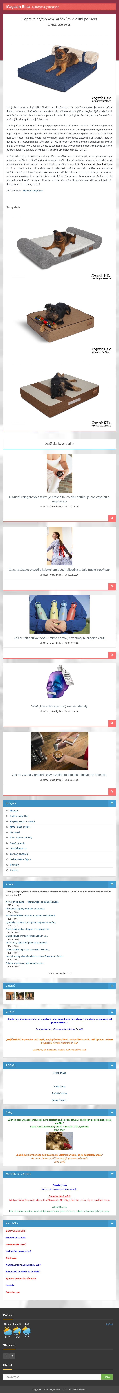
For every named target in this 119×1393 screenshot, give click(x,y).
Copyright (37, 1389)
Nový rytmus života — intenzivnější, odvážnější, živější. (32, 902)
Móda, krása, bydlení (61, 24)
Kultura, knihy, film (19, 816)
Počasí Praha (59, 1073)
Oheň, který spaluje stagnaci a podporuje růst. (28, 929)
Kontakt (67, 1389)
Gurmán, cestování (19, 854)
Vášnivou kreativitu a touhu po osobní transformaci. (30, 915)
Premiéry (14, 865)
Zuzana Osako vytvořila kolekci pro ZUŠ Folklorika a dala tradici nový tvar (59, 569)
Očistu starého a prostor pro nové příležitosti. (27, 949)
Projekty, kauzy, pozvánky (22, 821)
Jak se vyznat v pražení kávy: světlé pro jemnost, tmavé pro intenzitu (59, 774)
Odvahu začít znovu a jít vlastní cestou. (25, 963)
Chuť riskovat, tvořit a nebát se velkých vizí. (27, 936)
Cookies (14, 870)
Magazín (14, 810)
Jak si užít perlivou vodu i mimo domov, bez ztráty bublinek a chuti (59, 638)
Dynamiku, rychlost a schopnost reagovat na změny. (31, 922)
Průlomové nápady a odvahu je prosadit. (25, 908)
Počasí (109, 1324)
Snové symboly (17, 843)
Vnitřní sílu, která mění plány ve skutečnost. (27, 942)
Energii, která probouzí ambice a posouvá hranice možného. (35, 956)
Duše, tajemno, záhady (21, 837)
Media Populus (79, 1389)
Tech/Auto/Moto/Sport (20, 859)
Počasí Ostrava (59, 1093)
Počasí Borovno (59, 1100)
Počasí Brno (59, 1086)
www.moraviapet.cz (33, 190)
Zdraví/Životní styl (18, 848)
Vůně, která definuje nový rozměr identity (59, 706)
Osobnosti (15, 832)
